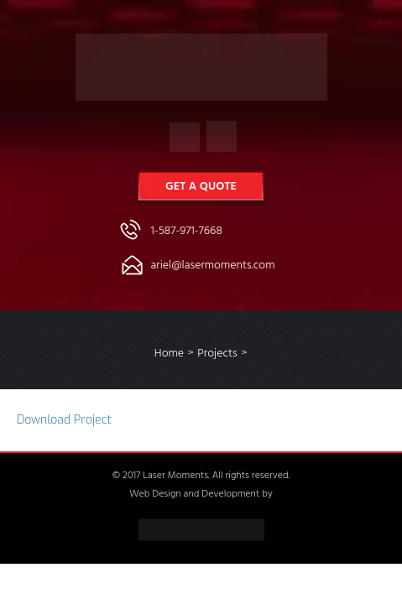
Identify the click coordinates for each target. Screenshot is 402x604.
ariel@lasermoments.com (213, 266)
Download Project (64, 420)
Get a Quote (201, 187)
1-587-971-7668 (186, 232)
